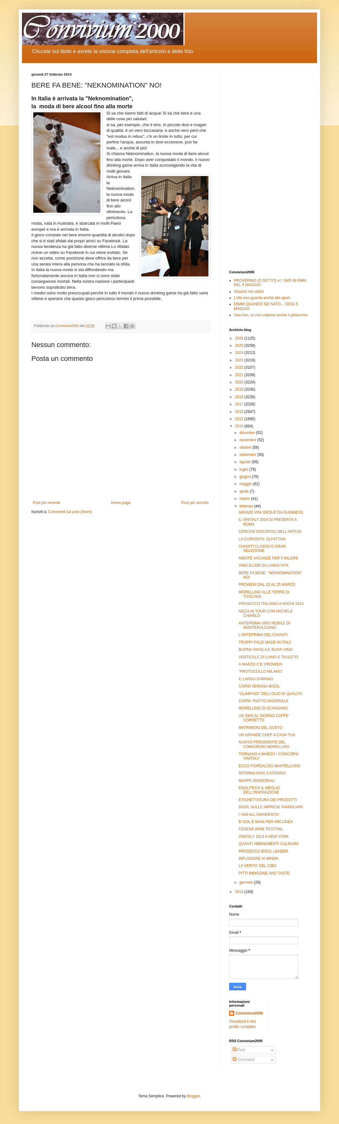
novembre (248, 440)
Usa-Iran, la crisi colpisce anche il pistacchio (271, 315)
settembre (248, 454)
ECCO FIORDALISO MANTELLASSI (269, 766)
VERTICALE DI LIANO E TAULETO (268, 657)
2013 (240, 892)
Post (239, 1050)
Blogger (193, 1096)
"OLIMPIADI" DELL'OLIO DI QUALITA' (271, 694)
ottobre (245, 447)
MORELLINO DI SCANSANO (263, 708)
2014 (240, 426)
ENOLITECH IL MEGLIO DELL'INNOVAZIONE (259, 790)
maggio (246, 484)
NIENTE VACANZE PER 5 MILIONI (268, 558)
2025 (240, 345)
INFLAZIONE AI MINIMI (258, 858)
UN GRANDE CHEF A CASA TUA (267, 735)
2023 (240, 360)
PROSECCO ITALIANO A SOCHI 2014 (271, 604)
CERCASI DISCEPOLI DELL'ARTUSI (270, 531)
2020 (240, 382)
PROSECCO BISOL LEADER (263, 851)
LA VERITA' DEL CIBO (258, 866)
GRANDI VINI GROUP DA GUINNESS (271, 512)
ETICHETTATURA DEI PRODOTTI (268, 800)
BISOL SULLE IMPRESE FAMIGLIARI (271, 807)
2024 (240, 353)
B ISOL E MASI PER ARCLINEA (266, 822)
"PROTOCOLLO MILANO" (261, 671)
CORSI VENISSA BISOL (259, 686)
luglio (244, 469)
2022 (240, 367)
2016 (240, 411)
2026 (240, 338)
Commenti (244, 1059)
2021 (240, 375)
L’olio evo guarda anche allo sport (262, 298)
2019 (240, 389)
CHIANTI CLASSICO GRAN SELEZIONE (262, 548)
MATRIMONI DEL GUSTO (260, 727)
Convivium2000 (249, 1013)
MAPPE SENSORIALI (257, 781)
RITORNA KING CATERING (262, 773)
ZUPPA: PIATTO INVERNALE (263, 701)
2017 (240, 404)
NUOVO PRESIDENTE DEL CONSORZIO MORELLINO (264, 744)
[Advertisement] (268, 166)
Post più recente (46, 502)
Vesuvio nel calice (249, 291)
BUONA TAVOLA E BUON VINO (266, 649)
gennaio (246, 882)
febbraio (246, 506)
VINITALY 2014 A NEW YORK (264, 836)
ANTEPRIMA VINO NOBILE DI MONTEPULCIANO (264, 625)
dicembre (247, 433)
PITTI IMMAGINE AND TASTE (264, 873)
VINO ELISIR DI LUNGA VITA (263, 565)
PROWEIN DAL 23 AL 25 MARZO (267, 584)
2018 (240, 397)
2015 (240, 419)
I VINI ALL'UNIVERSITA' (259, 814)
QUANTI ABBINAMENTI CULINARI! (269, 844)
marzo (245, 498)
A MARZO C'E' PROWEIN (260, 664)
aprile (244, 491)
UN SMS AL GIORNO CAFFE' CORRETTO (264, 718)
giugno (245, 476)
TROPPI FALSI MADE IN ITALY (265, 642)
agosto (245, 462)
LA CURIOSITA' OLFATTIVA (262, 539)
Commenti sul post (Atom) (70, 512)
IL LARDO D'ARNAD (256, 679)
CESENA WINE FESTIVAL (261, 829)
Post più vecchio (195, 502)
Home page (121, 502)
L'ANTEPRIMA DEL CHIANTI (263, 635)
